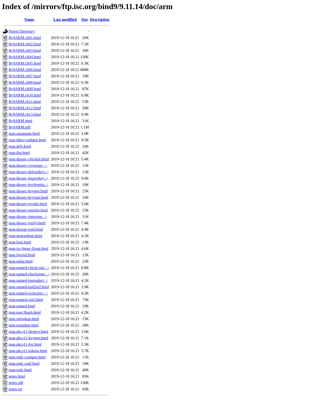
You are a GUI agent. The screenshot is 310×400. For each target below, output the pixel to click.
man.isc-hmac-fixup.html (28, 248)
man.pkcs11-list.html (25, 344)
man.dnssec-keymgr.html (28, 197)
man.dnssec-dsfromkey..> (29, 172)
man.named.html (22, 306)
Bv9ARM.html (20, 121)
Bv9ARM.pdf (19, 127)
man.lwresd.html (22, 255)
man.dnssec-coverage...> (28, 165)
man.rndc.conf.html (24, 363)
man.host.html (20, 242)
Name (29, 19)
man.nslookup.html (24, 319)
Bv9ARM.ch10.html (25, 95)
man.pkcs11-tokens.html (28, 351)
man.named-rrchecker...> (28, 293)
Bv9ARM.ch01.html (25, 38)
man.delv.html (20, 146)
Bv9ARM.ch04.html (25, 57)
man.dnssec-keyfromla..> (28, 185)
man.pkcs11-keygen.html (28, 338)
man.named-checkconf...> (29, 268)
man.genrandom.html (25, 236)
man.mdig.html (21, 261)
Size (84, 19)
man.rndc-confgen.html (27, 357)
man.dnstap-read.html (26, 229)
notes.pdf (16, 383)
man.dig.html (19, 153)
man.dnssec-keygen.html (28, 191)
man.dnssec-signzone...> (28, 216)
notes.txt (15, 389)
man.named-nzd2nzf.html (29, 287)
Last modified (65, 19)
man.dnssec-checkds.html (29, 159)
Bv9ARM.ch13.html (25, 114)
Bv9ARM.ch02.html (25, 44)
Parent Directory (22, 31)
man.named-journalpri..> (28, 280)
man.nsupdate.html (24, 325)
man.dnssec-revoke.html (28, 204)
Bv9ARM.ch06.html (25, 70)
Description (99, 19)
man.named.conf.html (26, 300)
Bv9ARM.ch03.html (25, 50)
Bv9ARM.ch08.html (25, 82)
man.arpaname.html (24, 133)
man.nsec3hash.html (25, 312)
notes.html (17, 376)
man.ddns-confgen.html (27, 140)
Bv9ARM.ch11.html (25, 102)
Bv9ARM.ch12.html (25, 108)
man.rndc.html (20, 370)
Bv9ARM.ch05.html (25, 63)
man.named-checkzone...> (29, 274)
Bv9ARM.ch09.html (25, 89)
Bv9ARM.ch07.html (25, 76)
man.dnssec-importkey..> (28, 178)
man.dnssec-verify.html (27, 223)
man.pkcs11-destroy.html (28, 331)
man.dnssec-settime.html (28, 210)
